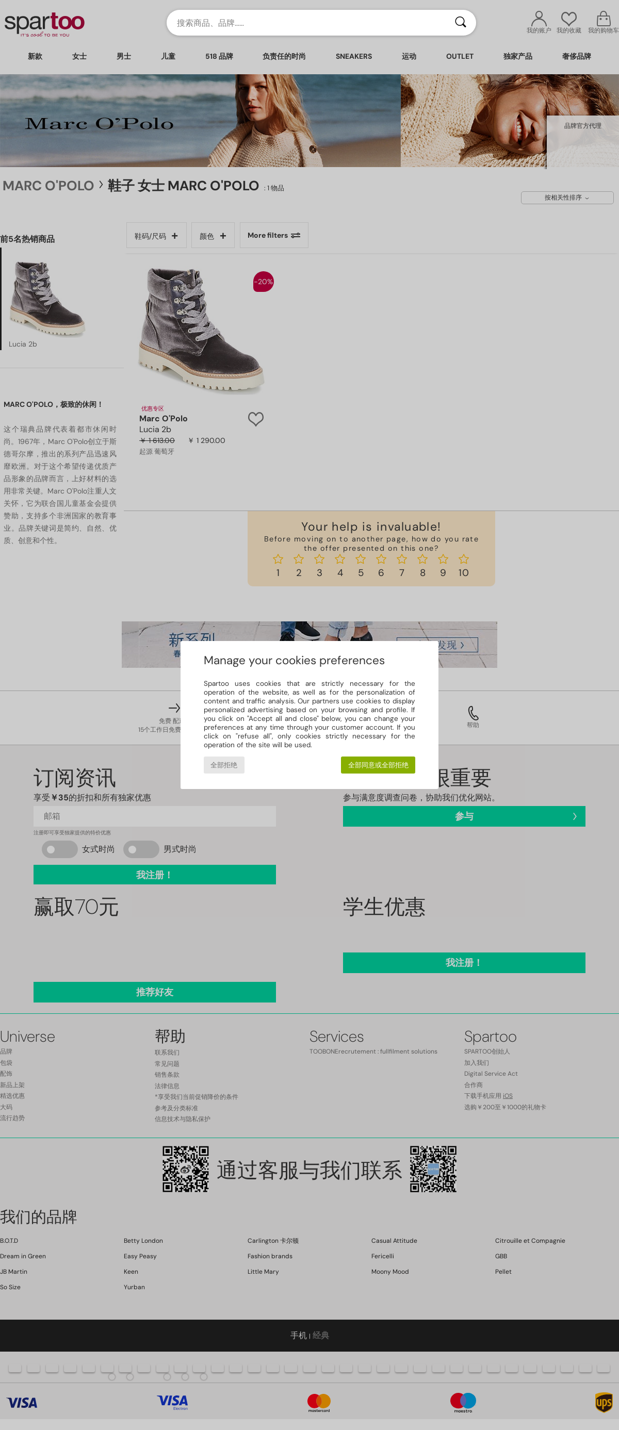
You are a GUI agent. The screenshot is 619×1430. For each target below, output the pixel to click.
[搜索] (460, 23)
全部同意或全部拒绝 (378, 765)
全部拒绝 (223, 765)
